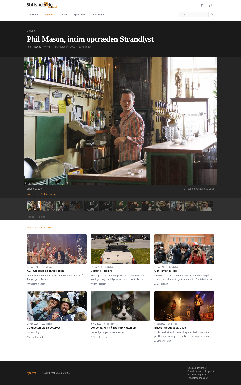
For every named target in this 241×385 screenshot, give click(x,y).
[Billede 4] (76, 206)
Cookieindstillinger (197, 368)
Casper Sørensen (37, 284)
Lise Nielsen (162, 284)
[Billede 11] (177, 206)
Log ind (210, 5)
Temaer (63, 14)
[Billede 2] (48, 206)
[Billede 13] (206, 206)
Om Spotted (97, 14)
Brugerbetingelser (196, 374)
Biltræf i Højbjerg (101, 270)
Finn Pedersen (99, 284)
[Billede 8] (134, 206)
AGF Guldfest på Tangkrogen (45, 270)
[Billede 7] (120, 206)
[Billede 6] (105, 206)
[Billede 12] (191, 206)
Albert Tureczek (36, 337)
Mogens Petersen (42, 46)
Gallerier (49, 14)
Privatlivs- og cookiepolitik (200, 371)
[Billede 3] (62, 206)
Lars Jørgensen (164, 341)
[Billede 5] (91, 206)
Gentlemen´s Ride (165, 270)
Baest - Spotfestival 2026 (170, 327)
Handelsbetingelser (197, 378)
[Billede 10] (163, 206)
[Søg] (212, 14)
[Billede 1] (33, 206)
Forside (33, 14)
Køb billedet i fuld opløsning (41, 194)
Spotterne (79, 14)
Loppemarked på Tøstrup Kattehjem (113, 327)
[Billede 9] (148, 206)
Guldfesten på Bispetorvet (43, 327)
